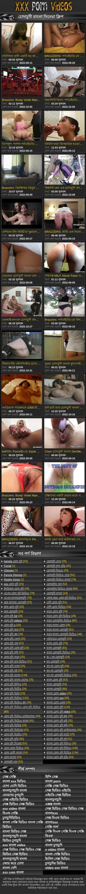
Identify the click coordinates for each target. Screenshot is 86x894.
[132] (16, 698)
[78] (18, 597)
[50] (22, 716)
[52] (14, 643)
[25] (16, 561)
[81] (19, 720)
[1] (9, 565)
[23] (14, 693)
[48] (64, 634)
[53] (13, 652)
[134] (15, 675)
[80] (22, 709)
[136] (62, 748)
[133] (58, 707)
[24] (13, 611)
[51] (18, 661)
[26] (16, 588)
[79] (19, 593)
